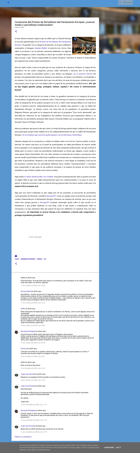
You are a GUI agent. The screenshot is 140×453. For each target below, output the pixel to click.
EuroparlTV (51, 196)
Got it (118, 447)
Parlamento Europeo (28, 259)
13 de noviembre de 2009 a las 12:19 (34, 432)
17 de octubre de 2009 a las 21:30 (33, 303)
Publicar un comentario (23, 437)
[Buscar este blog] (122, 2)
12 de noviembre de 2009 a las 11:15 (34, 420)
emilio (23, 308)
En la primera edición (83, 74)
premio (39, 259)
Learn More (109, 447)
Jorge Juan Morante (28, 374)
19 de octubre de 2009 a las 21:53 (33, 368)
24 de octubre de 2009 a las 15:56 (33, 380)
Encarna (24, 348)
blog (17, 259)
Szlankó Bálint (41, 48)
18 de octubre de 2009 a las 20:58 (33, 343)
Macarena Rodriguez (28, 331)
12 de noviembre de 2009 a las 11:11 (34, 404)
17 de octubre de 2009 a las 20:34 (33, 285)
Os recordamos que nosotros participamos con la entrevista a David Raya (52, 135)
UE (45, 259)
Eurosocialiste (26, 291)
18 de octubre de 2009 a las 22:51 (33, 356)
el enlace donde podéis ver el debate (38, 177)
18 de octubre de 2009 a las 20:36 (33, 325)
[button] (16, 31)
